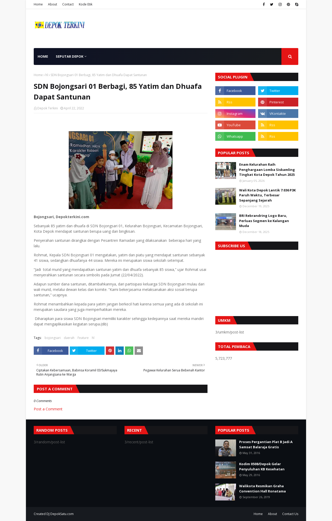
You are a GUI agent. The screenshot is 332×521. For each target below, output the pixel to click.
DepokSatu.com (62, 514)
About (52, 4)
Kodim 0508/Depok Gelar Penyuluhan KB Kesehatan (262, 466)
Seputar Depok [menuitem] (69, 56)
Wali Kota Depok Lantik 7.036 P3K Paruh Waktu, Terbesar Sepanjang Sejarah (267, 195)
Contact (68, 4)
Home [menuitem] (43, 56)
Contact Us (290, 514)
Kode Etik (85, 4)
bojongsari (53, 338)
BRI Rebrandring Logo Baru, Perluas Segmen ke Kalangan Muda (264, 220)
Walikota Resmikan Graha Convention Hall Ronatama (262, 488)
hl (46, 75)
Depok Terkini (47, 108)
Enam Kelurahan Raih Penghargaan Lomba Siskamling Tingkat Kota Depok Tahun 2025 (267, 169)
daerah (69, 338)
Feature (83, 338)
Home (38, 4)
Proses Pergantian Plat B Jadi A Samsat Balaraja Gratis (266, 444)
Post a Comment (48, 408)
